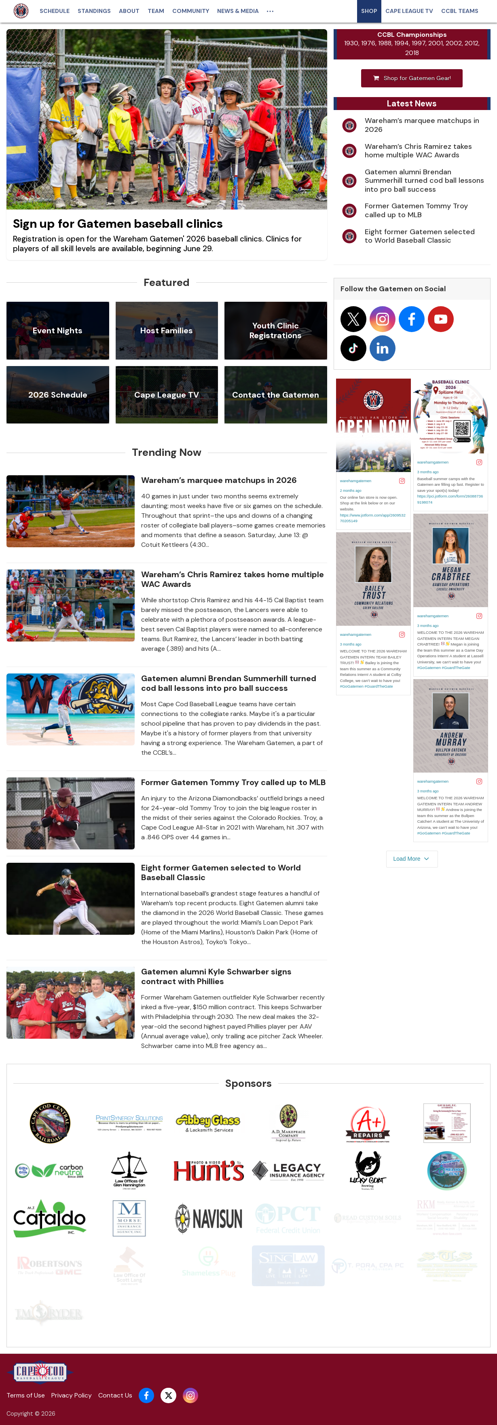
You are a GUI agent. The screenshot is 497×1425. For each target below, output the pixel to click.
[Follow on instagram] (382, 322)
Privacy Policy (71, 1395)
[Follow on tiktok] (353, 351)
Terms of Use (25, 1395)
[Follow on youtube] (441, 322)
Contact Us (115, 1395)
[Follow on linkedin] (382, 351)
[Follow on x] (353, 322)
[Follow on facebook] (412, 322)
